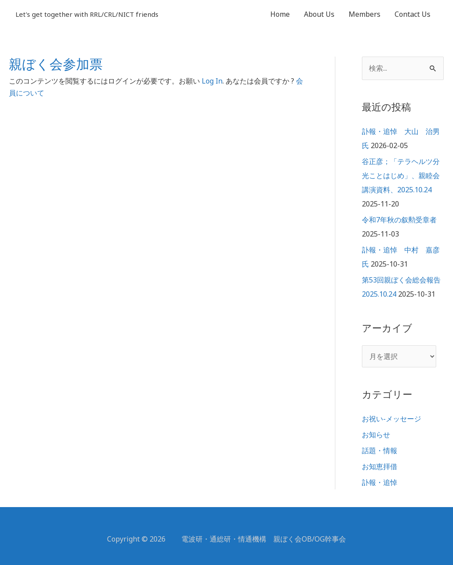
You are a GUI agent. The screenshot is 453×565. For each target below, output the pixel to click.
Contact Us (412, 14)
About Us (319, 14)
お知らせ (376, 434)
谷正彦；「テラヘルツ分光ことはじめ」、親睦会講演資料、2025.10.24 (401, 176)
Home (280, 14)
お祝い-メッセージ (391, 419)
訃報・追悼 (379, 482)
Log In (212, 81)
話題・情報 (379, 450)
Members (364, 14)
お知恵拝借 (379, 466)
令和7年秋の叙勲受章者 (399, 220)
